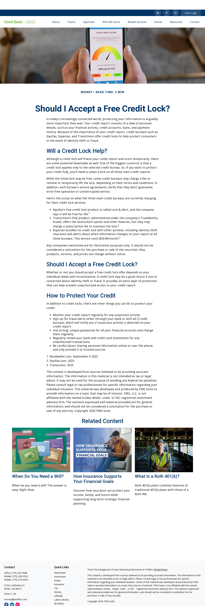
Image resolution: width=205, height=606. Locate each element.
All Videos (59, 593)
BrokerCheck (160, 559)
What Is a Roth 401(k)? (157, 466)
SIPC (121, 600)
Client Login (191, 3)
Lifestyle (58, 586)
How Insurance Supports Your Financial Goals (97, 469)
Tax (56, 578)
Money (57, 582)
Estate (57, 570)
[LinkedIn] (157, 3)
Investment (60, 567)
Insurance (59, 574)
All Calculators (61, 597)
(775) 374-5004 (20, 570)
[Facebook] (166, 3)
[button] (56, 12)
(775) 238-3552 (20, 566)
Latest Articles (61, 590)
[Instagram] (17, 595)
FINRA (114, 600)
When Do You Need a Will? (38, 466)
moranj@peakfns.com (15, 589)
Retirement (60, 563)
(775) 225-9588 (19, 563)
